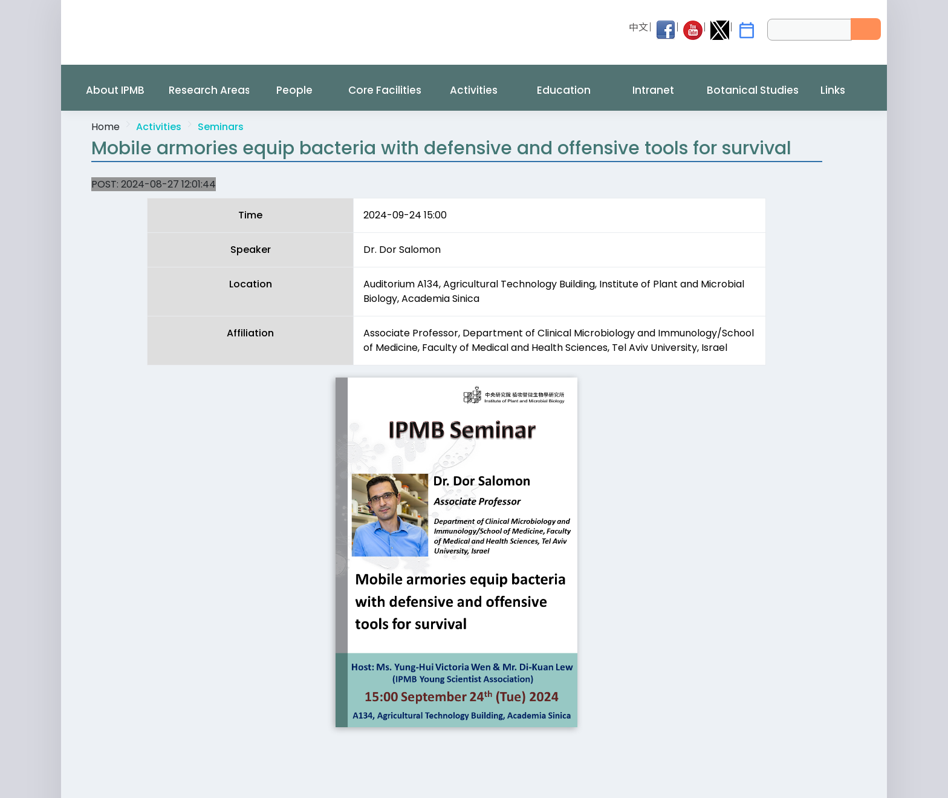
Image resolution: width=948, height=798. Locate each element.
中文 (638, 27)
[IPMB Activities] (746, 30)
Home (105, 127)
